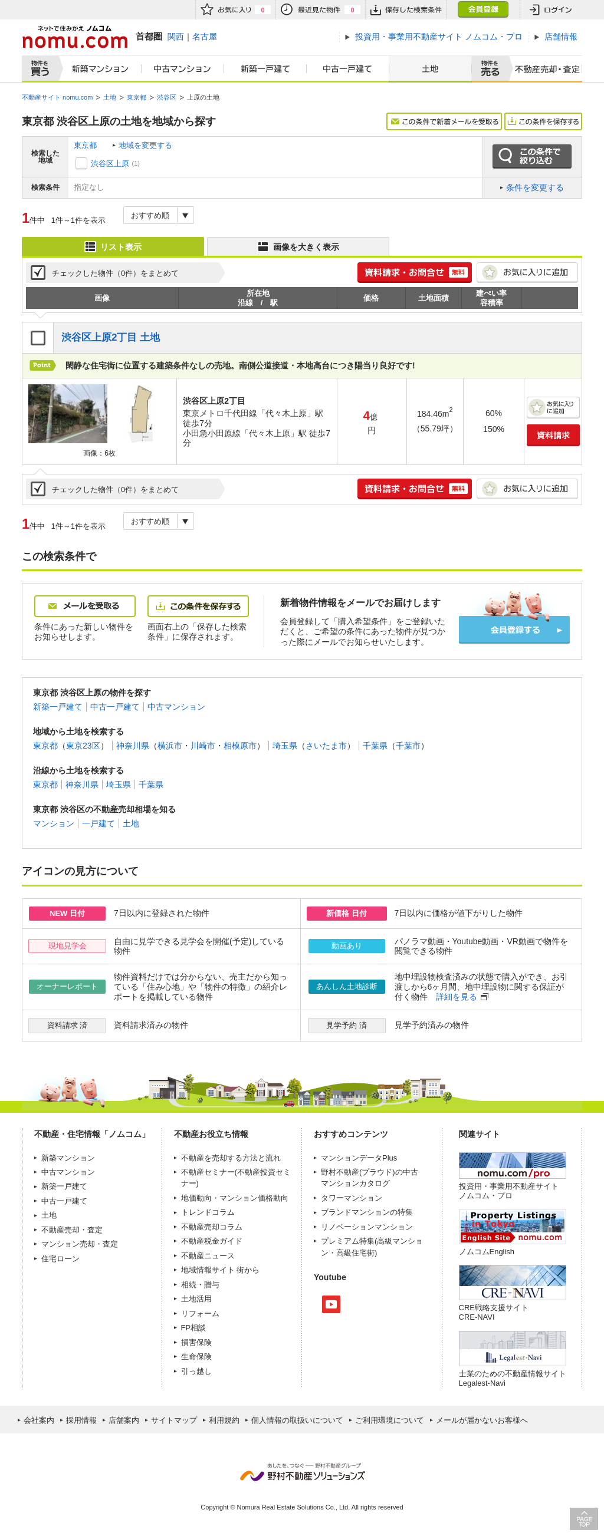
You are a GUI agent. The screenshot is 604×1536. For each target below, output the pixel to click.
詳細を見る (456, 996)
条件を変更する (535, 187)
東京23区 (83, 745)
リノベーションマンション (367, 1226)
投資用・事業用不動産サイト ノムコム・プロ (509, 1191)
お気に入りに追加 (527, 272)
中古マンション (183, 69)
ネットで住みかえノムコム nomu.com (74, 36)
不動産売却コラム (211, 1226)
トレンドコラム (208, 1212)
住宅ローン (60, 1258)
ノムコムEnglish (487, 1251)
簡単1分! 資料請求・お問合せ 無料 (414, 272)
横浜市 (169, 745)
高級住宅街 (355, 1252)
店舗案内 (124, 1420)
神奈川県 (132, 745)
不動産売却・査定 (72, 1229)
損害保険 (196, 1342)
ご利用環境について (389, 1420)
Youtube (331, 1304)
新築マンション (98, 69)
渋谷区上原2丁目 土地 (110, 337)
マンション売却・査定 (79, 1244)
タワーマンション (351, 1198)
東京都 (85, 145)
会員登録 (483, 9)
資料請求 (553, 435)
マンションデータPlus (359, 1157)
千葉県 (375, 745)
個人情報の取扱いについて (297, 1420)
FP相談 (193, 1327)
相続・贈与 (200, 1284)
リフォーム (200, 1313)
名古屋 (204, 36)
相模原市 (240, 745)
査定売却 (543, 69)
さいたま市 (326, 745)
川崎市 (203, 745)
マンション (53, 823)
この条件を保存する (543, 121)
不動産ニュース (208, 1255)
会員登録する (514, 630)
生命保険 (196, 1356)
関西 (176, 36)
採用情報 (81, 1420)
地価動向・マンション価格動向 (234, 1198)
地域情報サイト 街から (220, 1269)
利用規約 (224, 1420)
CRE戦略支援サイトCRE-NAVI (493, 1312)
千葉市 (408, 745)
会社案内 (39, 1420)
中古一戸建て (348, 69)
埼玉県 (285, 745)
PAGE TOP (584, 1518)
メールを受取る (85, 606)
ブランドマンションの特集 (367, 1212)
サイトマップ (174, 1420)
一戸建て (98, 823)
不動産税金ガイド (211, 1241)
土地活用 (196, 1298)
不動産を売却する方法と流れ (231, 1157)
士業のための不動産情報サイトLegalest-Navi (512, 1378)
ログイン (551, 9)
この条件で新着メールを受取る (444, 121)
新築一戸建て (265, 69)
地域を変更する (145, 145)
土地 (430, 69)
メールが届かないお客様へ (482, 1420)
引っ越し (196, 1371)
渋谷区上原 (110, 163)
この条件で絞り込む (532, 156)
